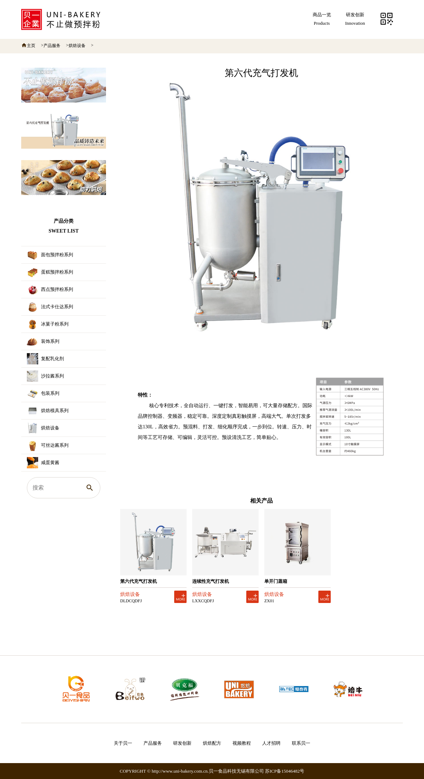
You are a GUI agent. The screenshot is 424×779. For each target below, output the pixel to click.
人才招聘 (271, 743)
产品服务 (51, 45)
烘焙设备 (77, 45)
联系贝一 (301, 743)
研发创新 (182, 743)
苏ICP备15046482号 (284, 771)
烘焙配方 (212, 743)
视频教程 (241, 743)
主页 (31, 45)
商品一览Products (322, 19)
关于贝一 (123, 743)
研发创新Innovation (355, 19)
